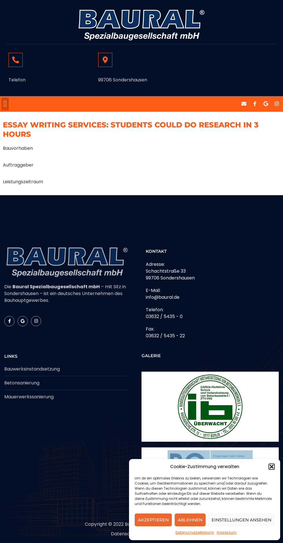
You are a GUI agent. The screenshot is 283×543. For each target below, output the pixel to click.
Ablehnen (190, 520)
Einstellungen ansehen (241, 520)
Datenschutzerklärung (195, 532)
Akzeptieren (153, 520)
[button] (271, 467)
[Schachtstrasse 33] (105, 60)
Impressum (226, 532)
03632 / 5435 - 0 (26, 73)
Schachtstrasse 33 (122, 73)
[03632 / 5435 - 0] (16, 60)
